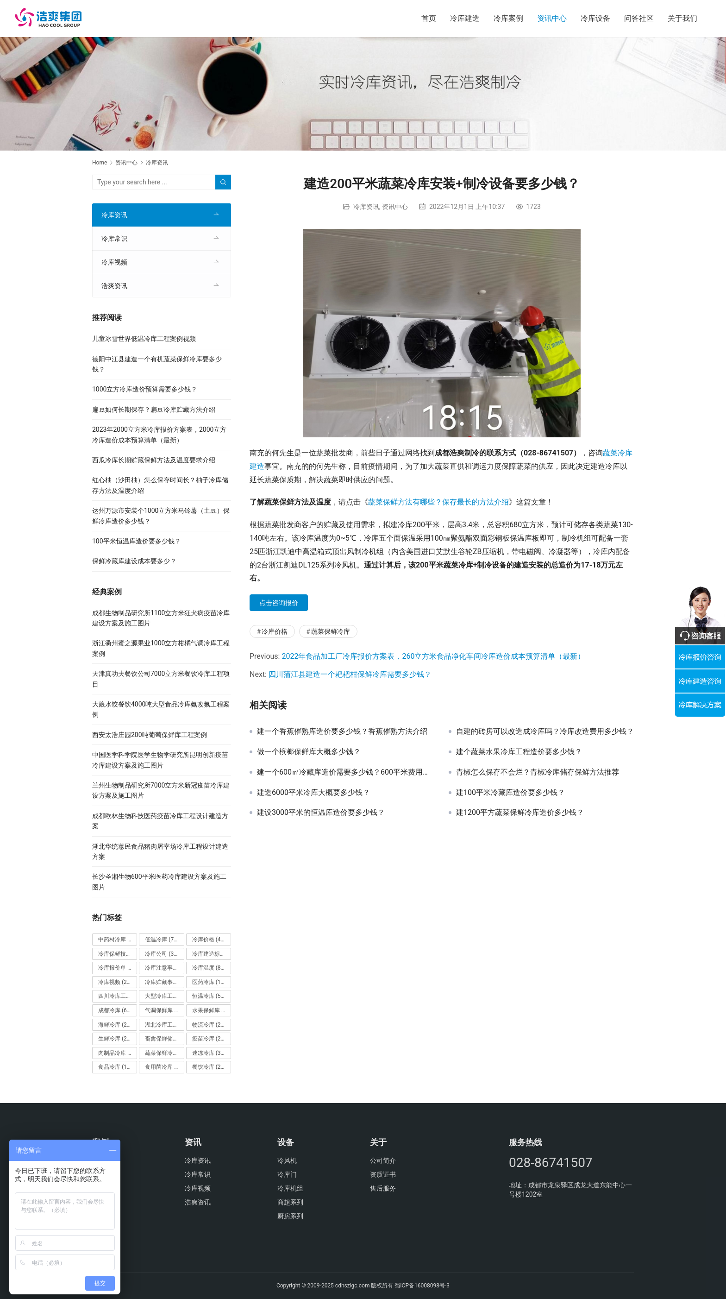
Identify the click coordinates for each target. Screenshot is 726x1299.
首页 (428, 18)
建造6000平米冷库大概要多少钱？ (313, 792)
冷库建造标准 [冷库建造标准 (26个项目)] (211, 954)
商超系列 (290, 1202)
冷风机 (287, 1160)
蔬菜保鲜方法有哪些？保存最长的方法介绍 (438, 502)
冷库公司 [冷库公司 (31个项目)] (162, 954)
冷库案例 (508, 18)
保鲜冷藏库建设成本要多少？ (134, 561)
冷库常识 (114, 238)
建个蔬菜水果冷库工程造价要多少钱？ (519, 752)
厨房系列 (290, 1216)
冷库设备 (595, 18)
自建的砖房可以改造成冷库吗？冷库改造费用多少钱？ (545, 731)
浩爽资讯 (114, 286)
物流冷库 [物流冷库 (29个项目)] (209, 1025)
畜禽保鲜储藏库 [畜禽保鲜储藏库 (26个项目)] (164, 1038)
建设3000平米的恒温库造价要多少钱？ (321, 812)
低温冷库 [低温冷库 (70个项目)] (162, 939)
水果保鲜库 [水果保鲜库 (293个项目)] (211, 1010)
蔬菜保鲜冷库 (330, 631)
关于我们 (682, 18)
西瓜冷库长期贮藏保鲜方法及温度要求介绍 (153, 460)
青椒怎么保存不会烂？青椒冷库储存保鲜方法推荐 (537, 772)
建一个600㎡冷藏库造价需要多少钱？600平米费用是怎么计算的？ (346, 772)
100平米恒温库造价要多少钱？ (136, 541)
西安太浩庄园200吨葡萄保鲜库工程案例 (149, 734)
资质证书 (383, 1174)
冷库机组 (290, 1188)
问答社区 (639, 18)
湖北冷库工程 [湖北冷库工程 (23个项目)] (164, 1025)
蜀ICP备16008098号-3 (422, 1285)
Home (99, 162)
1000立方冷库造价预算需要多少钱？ (144, 389)
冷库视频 (114, 262)
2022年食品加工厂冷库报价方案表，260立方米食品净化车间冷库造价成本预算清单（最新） (433, 656)
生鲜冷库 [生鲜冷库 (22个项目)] (115, 1038)
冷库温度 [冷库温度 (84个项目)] (209, 968)
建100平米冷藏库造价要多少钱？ (510, 792)
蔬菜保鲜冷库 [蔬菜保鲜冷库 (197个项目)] (164, 1053)
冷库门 (287, 1174)
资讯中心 (552, 18)
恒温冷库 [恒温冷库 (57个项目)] (209, 996)
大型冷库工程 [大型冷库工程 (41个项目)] (164, 996)
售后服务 (383, 1188)
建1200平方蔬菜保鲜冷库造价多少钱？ (520, 812)
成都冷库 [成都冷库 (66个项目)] (115, 1010)
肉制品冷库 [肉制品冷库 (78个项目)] (117, 1053)
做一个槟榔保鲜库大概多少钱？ (309, 752)
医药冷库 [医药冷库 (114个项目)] (210, 982)
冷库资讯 (366, 206)
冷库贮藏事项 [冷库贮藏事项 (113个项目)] (164, 982)
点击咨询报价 (278, 602)
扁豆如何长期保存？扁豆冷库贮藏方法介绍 (153, 409)
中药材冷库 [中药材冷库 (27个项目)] (117, 939)
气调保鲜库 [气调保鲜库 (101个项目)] (164, 1010)
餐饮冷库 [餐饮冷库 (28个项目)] (209, 1067)
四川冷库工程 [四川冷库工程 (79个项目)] (117, 996)
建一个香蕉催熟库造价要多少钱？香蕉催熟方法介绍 (342, 731)
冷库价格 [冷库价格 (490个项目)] (210, 939)
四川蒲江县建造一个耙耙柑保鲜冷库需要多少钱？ (350, 674)
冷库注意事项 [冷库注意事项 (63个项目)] (164, 968)
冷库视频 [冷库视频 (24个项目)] (115, 982)
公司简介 (383, 1160)
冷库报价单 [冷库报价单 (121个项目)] (117, 968)
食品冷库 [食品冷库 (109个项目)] (116, 1067)
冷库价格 (275, 631)
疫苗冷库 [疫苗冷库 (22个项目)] (209, 1038)
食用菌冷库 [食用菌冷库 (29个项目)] (164, 1067)
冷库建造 (465, 18)
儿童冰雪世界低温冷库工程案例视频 (144, 338)
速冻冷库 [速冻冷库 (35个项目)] (209, 1053)
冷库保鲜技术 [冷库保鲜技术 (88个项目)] (117, 954)
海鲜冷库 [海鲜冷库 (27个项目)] (115, 1025)
